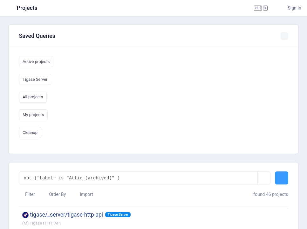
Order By (54, 194)
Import (83, 194)
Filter (27, 194)
